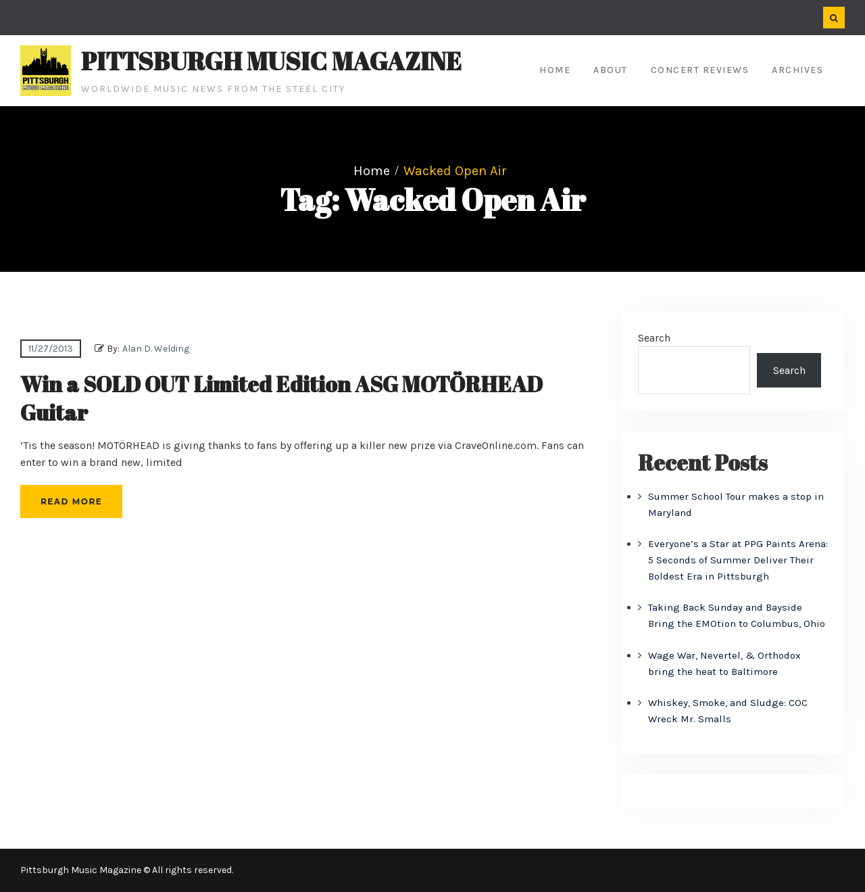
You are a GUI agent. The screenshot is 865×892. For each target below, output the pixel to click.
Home (554, 70)
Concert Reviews (700, 70)
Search (654, 337)
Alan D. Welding (155, 348)
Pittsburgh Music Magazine (271, 61)
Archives (797, 70)
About (610, 70)
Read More (71, 501)
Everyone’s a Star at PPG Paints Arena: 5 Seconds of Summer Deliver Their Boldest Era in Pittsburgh (738, 560)
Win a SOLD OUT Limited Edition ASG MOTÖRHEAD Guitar (281, 398)
